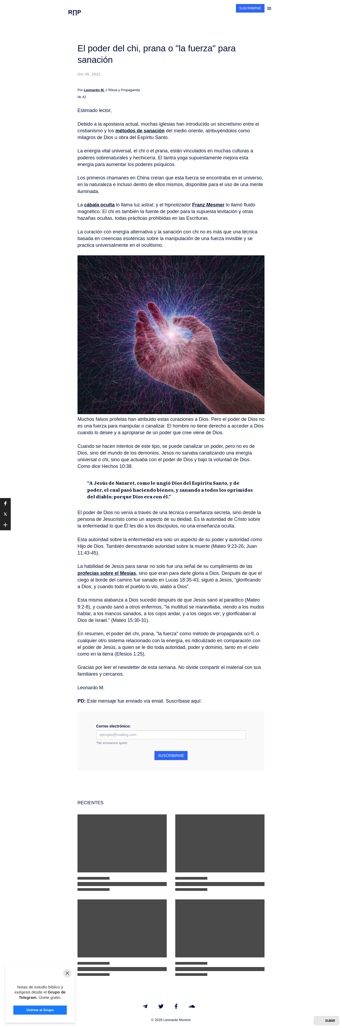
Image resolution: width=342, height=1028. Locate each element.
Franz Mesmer (208, 204)
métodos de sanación (140, 130)
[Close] (67, 952)
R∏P (74, 12)
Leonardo (92, 90)
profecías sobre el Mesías (106, 573)
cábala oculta (99, 204)
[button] (5, 503)
